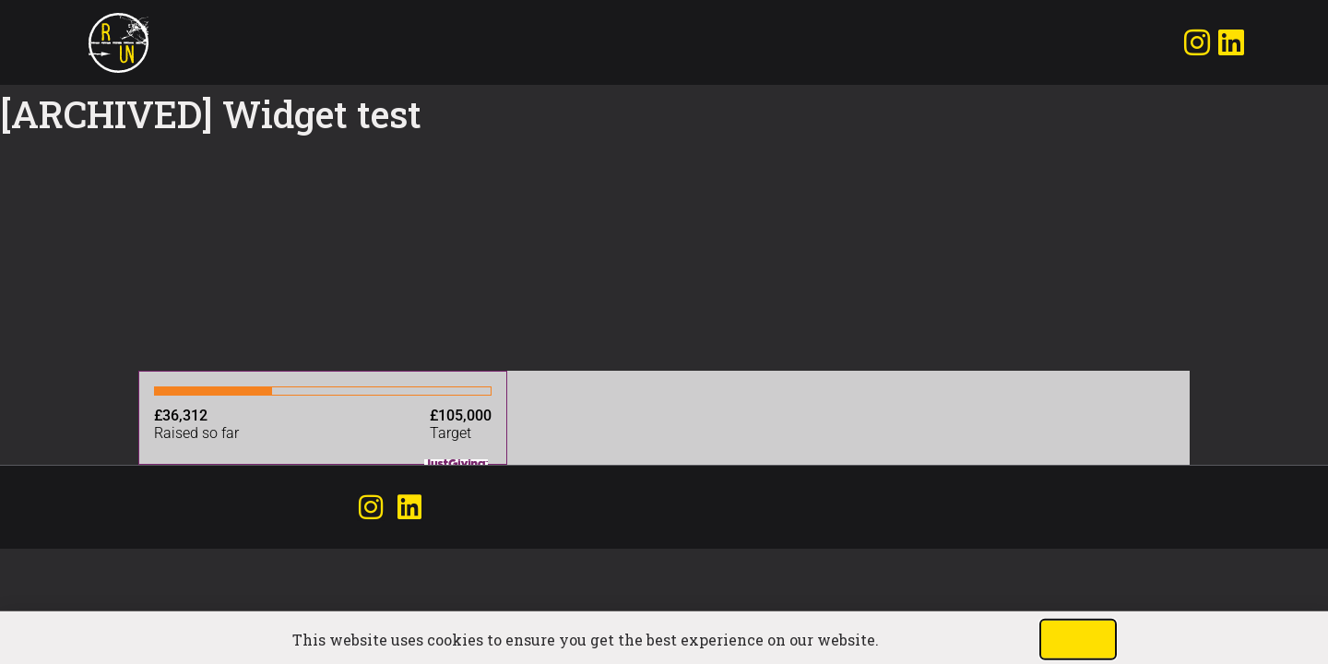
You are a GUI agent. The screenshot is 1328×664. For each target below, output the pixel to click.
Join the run (186, 42)
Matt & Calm (216, 42)
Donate (245, 42)
